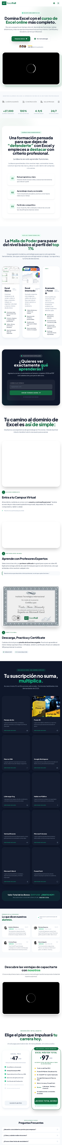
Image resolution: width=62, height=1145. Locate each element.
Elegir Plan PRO (16, 1103)
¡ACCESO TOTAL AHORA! (46, 1101)
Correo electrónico (17, 383)
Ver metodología (41, 39)
